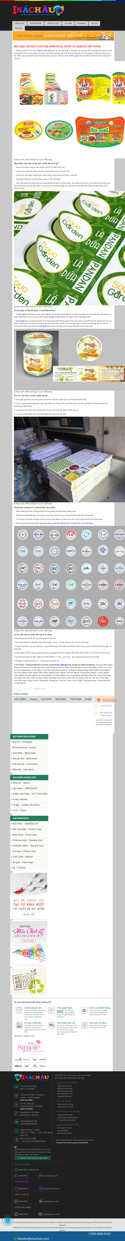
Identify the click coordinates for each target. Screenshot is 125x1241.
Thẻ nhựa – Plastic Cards (24, 851)
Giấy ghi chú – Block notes (25, 758)
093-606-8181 (100, 1233)
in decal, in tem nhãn (44, 50)
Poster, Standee (20, 799)
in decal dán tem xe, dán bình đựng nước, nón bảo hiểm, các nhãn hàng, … (66, 523)
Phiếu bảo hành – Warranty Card (27, 840)
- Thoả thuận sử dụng (65, 1104)
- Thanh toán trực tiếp (65, 1115)
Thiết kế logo (53, 23)
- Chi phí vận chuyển (64, 1133)
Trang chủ (19, 23)
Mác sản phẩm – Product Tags (27, 829)
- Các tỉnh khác (62, 1131)
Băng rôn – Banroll (21, 783)
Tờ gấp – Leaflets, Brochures (26, 805)
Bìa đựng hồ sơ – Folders (24, 747)
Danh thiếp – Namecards (24, 753)
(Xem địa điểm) (26, 1100)
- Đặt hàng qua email (64, 1091)
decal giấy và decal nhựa (55, 317)
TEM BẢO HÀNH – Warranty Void (28, 845)
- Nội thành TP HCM (64, 1128)
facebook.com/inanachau (34, 1141)
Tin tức (94, 23)
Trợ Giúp (18, 28)
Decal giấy (20, 321)
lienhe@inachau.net (31, 1238)
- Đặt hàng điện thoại (65, 1094)
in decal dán (27, 515)
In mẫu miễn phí (106, 706)
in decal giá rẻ (74, 56)
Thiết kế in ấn (35, 23)
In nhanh (82, 23)
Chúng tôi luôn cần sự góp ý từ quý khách (72, 1143)
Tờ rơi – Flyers (19, 810)
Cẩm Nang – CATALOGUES (25, 788)
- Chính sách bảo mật (65, 1107)
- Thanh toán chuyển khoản (67, 1117)
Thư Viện (68, 23)
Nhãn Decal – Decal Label (25, 834)
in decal (32, 642)
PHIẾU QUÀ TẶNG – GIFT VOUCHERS (30, 794)
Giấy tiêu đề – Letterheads (25, 764)
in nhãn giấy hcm (43, 326)
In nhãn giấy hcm (22, 314)
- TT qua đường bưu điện (66, 1120)
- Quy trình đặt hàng (64, 1096)
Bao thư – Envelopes (22, 742)
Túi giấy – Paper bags (23, 862)
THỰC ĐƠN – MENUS (23, 857)
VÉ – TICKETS (19, 868)
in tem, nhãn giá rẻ (62, 665)
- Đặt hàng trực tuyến (65, 1088)
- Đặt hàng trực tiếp (64, 1086)
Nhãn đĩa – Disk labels (23, 769)
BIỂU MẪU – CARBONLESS (25, 823)
